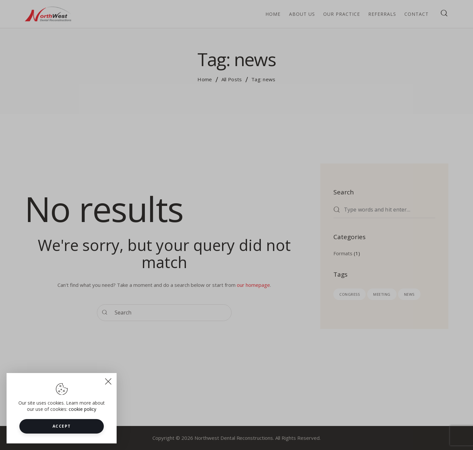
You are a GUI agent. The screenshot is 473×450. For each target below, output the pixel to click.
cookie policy (82, 416)
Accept (62, 434)
